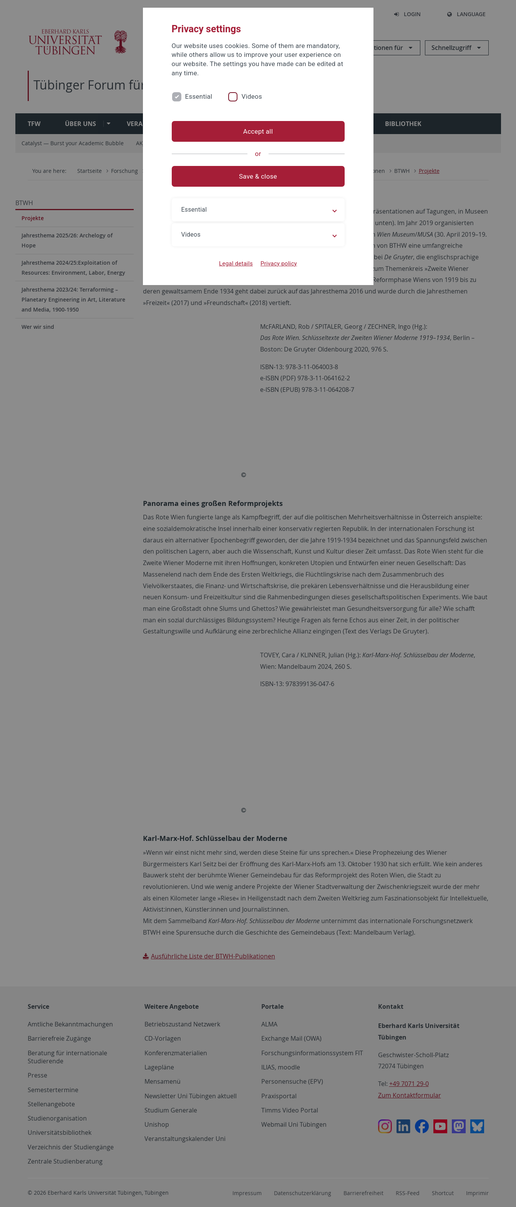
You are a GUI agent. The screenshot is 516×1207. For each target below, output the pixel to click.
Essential (198, 96)
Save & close (258, 176)
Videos (251, 96)
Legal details (236, 263)
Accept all (258, 131)
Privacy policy (278, 263)
